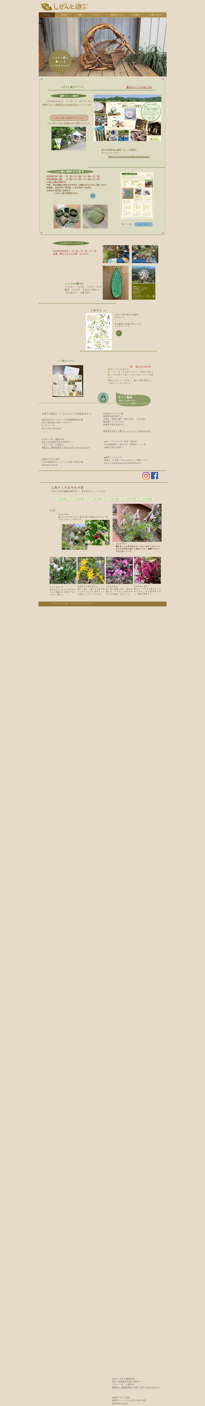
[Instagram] (146, 475)
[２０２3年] (97, 499)
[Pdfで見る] (143, 224)
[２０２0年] (147, 499)
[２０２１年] (131, 499)
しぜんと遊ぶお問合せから (66, 193)
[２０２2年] (114, 499)
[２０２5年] (62, 499)
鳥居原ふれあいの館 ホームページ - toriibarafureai (127, 431)
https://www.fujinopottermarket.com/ (129, 157)
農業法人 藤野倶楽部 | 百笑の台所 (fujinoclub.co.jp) (136, 1387)
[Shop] (103, 398)
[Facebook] (154, 475)
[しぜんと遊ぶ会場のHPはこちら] (69, 118)
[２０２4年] (80, 499)
